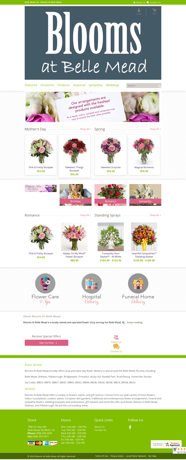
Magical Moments (144, 167)
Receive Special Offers (46, 337)
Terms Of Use (101, 457)
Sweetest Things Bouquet (74, 169)
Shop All (86, 129)
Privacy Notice (117, 457)
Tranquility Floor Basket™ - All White (110, 256)
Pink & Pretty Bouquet (41, 167)
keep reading (135, 323)
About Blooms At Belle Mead (41, 317)
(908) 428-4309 (44, 434)
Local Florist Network (136, 457)
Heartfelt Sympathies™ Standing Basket (144, 256)
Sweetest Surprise (110, 167)
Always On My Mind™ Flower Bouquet (74, 256)
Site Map (152, 457)
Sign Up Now (46, 343)
